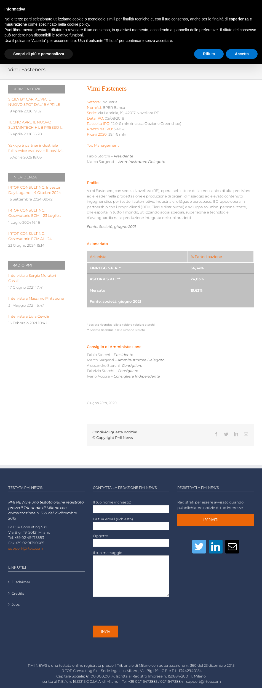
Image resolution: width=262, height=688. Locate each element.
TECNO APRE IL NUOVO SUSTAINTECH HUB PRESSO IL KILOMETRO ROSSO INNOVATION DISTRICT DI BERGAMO (35, 125)
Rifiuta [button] (209, 54)
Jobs (16, 604)
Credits (18, 593)
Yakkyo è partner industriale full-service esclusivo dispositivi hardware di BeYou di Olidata (35, 148)
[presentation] (135, 611)
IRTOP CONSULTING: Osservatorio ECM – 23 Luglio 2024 (33, 213)
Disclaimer (21, 582)
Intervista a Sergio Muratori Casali (32, 278)
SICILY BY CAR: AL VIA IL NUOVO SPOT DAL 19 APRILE (34, 102)
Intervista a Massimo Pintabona (36, 298)
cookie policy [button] (78, 24)
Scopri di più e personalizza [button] (38, 54)
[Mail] (232, 546)
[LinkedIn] (216, 546)
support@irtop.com (25, 548)
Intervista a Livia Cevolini (29, 316)
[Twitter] (199, 546)
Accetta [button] (242, 54)
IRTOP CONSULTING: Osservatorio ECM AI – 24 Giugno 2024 (30, 236)
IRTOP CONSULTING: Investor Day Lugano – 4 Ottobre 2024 (34, 190)
